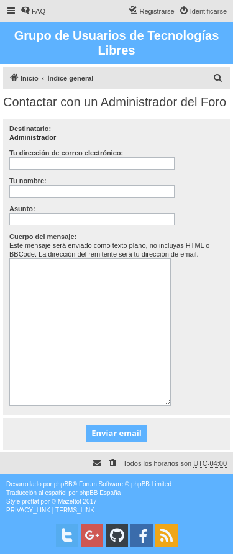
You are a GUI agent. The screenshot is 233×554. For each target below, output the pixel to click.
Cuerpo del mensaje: (42, 236)
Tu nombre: (28, 180)
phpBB (63, 484)
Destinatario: (30, 128)
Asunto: (22, 208)
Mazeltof (69, 501)
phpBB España (100, 492)
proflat (30, 501)
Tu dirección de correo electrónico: (66, 153)
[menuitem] (33, 11)
